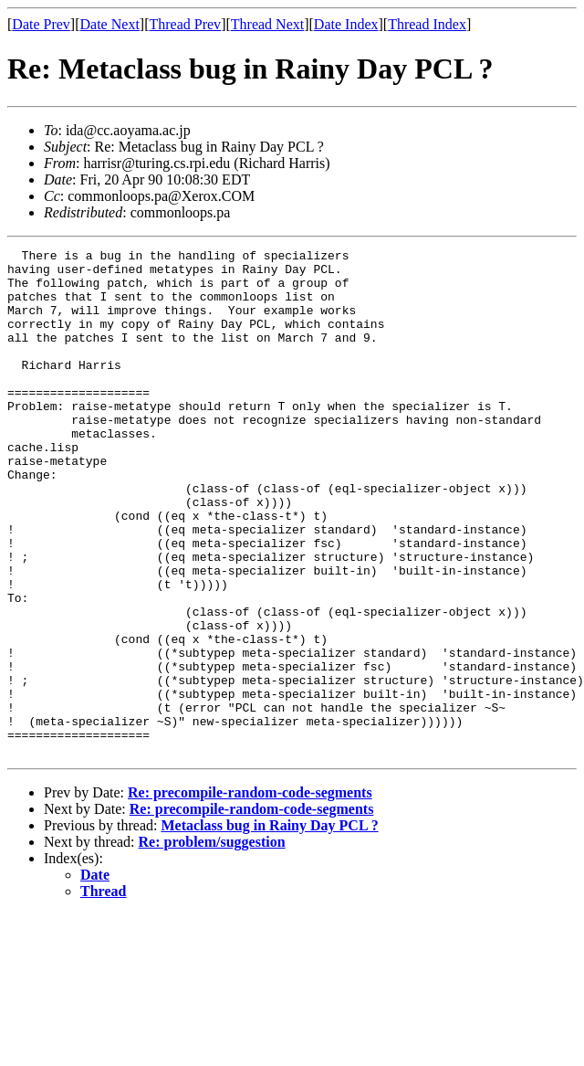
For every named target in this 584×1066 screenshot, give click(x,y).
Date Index (346, 24)
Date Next (110, 24)
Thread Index (427, 24)
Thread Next (267, 24)
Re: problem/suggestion (212, 943)
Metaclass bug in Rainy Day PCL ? (269, 926)
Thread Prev (185, 24)
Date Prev (41, 24)
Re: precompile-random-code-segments (250, 894)
